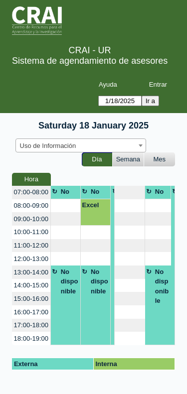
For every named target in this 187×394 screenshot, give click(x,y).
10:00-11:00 (31, 232)
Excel (90, 205)
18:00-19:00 (31, 338)
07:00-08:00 (31, 192)
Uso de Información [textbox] (48, 145)
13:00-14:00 (31, 272)
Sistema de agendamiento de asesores (90, 61)
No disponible (69, 193)
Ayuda (108, 84)
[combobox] (80, 145)
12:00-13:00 (31, 259)
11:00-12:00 (31, 245)
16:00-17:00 (31, 312)
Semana (128, 159)
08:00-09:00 (31, 205)
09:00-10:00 (31, 219)
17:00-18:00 (31, 325)
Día (97, 159)
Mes (160, 159)
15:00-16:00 (31, 298)
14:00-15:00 (31, 285)
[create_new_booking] (129, 192)
